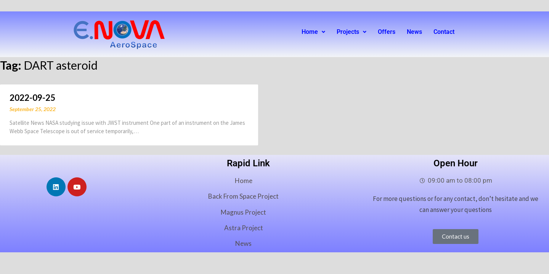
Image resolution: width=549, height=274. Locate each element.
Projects (351, 31)
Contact (443, 31)
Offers (386, 31)
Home (313, 31)
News (414, 31)
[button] (313, 32)
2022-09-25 (32, 97)
